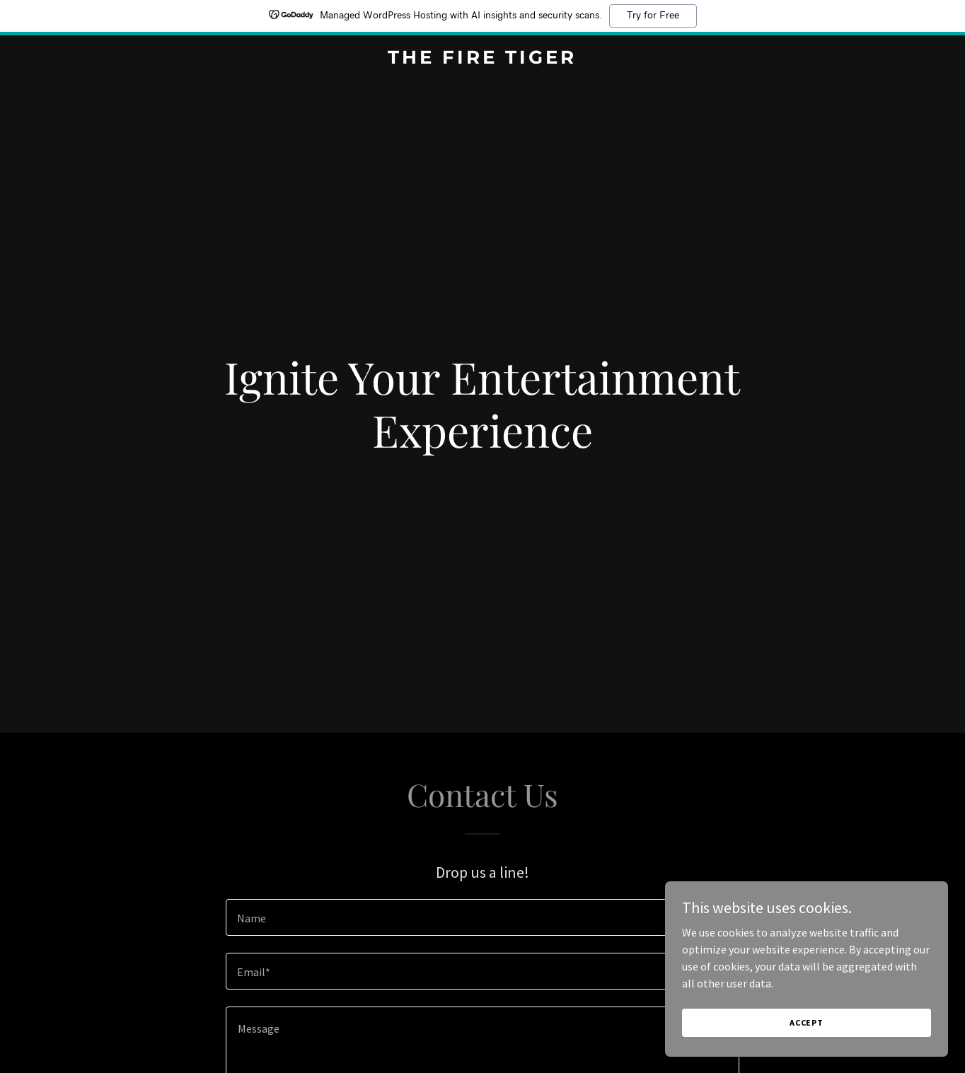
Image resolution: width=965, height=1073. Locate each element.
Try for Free (653, 16)
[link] (482, 59)
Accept (807, 1022)
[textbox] (482, 917)
